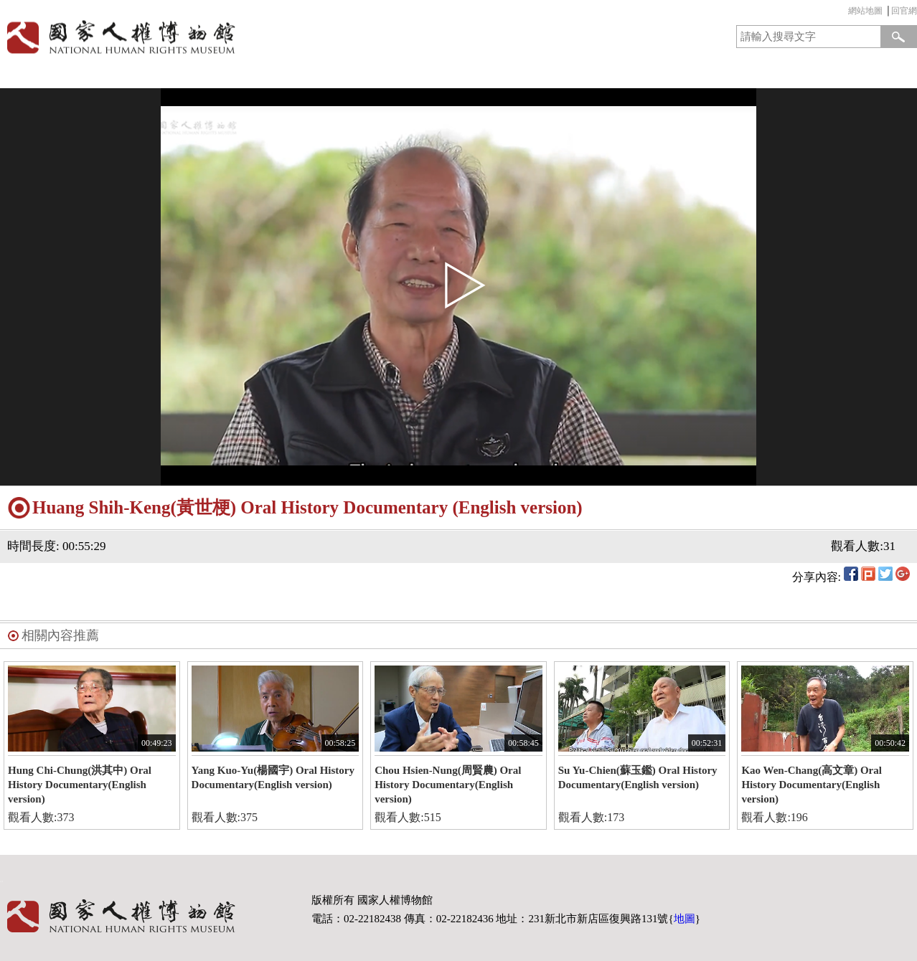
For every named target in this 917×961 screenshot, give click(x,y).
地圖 (684, 918)
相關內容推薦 (60, 635)
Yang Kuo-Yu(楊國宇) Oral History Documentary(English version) (273, 777)
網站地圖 (865, 11)
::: (844, 12)
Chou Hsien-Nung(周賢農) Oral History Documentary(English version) (448, 784)
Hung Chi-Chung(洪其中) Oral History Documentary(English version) (79, 784)
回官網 (904, 11)
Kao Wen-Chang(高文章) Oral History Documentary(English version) (811, 784)
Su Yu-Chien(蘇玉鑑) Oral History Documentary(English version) (638, 777)
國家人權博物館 (224, 37)
